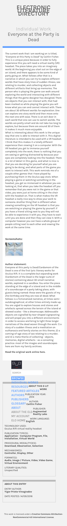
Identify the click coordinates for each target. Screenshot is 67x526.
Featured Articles (25, 391)
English (30, 421)
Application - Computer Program (23, 435)
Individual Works (24, 382)
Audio (8, 460)
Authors (18, 395)
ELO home (18, 420)
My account (20, 416)
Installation (11, 438)
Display (21, 453)
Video (34, 460)
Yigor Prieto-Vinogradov (18, 491)
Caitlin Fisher (34, 404)
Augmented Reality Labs (40, 413)
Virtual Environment (16, 463)
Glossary (18, 403)
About (16, 407)
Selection (37, 445)
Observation (24, 445)
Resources (19, 386)
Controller (10, 453)
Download (10, 445)
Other (30, 453)
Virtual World (26, 438)
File (45, 435)
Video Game (46, 460)
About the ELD (22, 412)
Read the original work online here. (25, 351)
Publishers (20, 399)
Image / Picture (21, 460)
